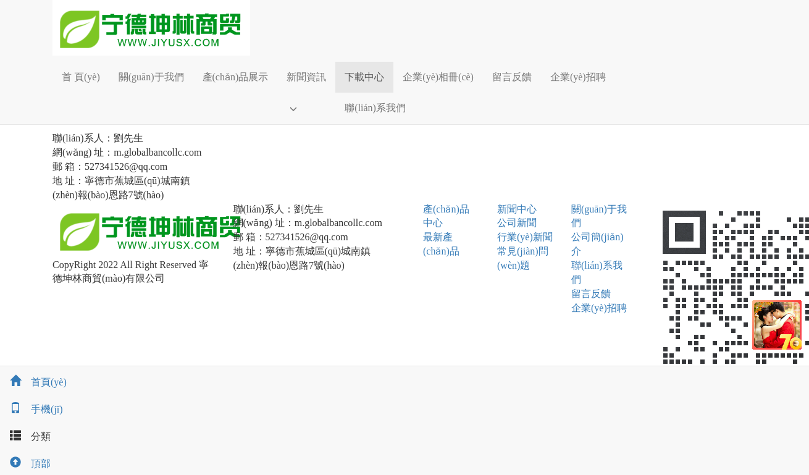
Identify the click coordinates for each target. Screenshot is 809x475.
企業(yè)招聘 (578, 77)
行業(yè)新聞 (525, 237)
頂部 (25, 463)
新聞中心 (517, 209)
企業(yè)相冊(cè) (438, 77)
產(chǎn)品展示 (236, 77)
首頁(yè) (33, 382)
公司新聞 (517, 222)
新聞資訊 (306, 77)
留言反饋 (512, 77)
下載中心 (364, 77)
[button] (306, 108)
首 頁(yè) (81, 77)
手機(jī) (31, 409)
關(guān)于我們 (151, 77)
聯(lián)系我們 (375, 108)
